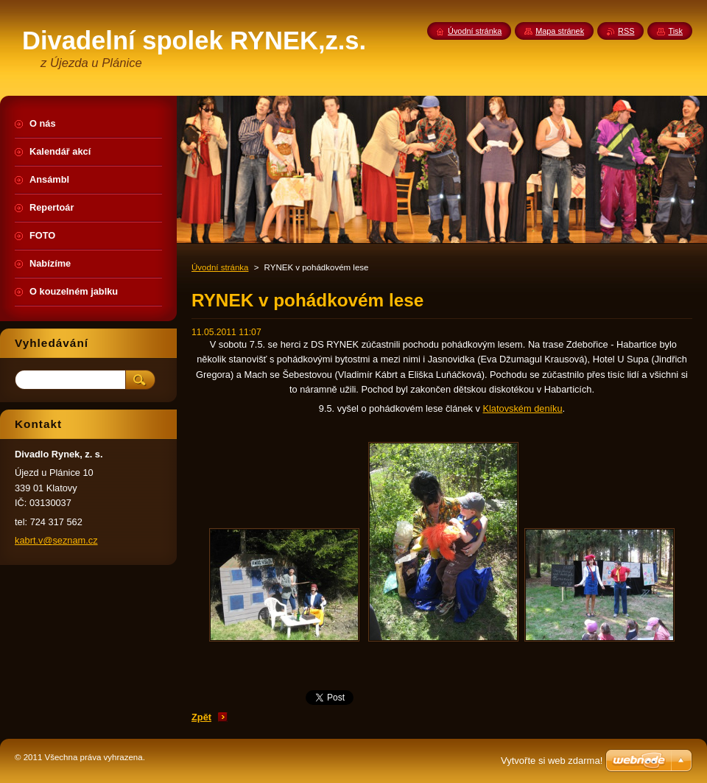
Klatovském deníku (522, 408)
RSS (626, 31)
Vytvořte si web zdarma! (551, 760)
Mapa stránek (559, 31)
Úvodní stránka (219, 267)
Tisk (675, 31)
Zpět (201, 717)
